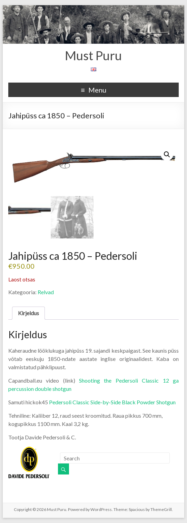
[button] (167, 154)
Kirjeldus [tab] (28, 313)
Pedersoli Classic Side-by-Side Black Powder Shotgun (112, 402)
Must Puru (93, 55)
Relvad (46, 292)
